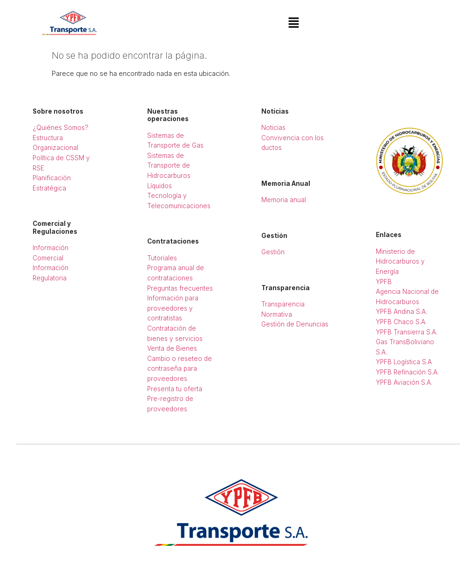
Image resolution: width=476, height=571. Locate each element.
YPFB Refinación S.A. (407, 372)
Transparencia (283, 304)
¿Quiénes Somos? (60, 127)
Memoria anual (283, 200)
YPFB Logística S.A (404, 362)
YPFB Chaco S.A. (401, 322)
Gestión (273, 252)
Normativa (276, 314)
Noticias (273, 127)
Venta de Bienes (172, 348)
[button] (293, 23)
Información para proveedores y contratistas (172, 308)
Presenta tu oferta (174, 389)
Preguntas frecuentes (180, 288)
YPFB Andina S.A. (401, 311)
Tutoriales (162, 258)
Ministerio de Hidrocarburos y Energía (400, 261)
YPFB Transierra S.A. (406, 332)
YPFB (384, 282)
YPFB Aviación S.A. (404, 382)
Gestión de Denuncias (294, 324)
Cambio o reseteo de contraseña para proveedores (179, 368)
